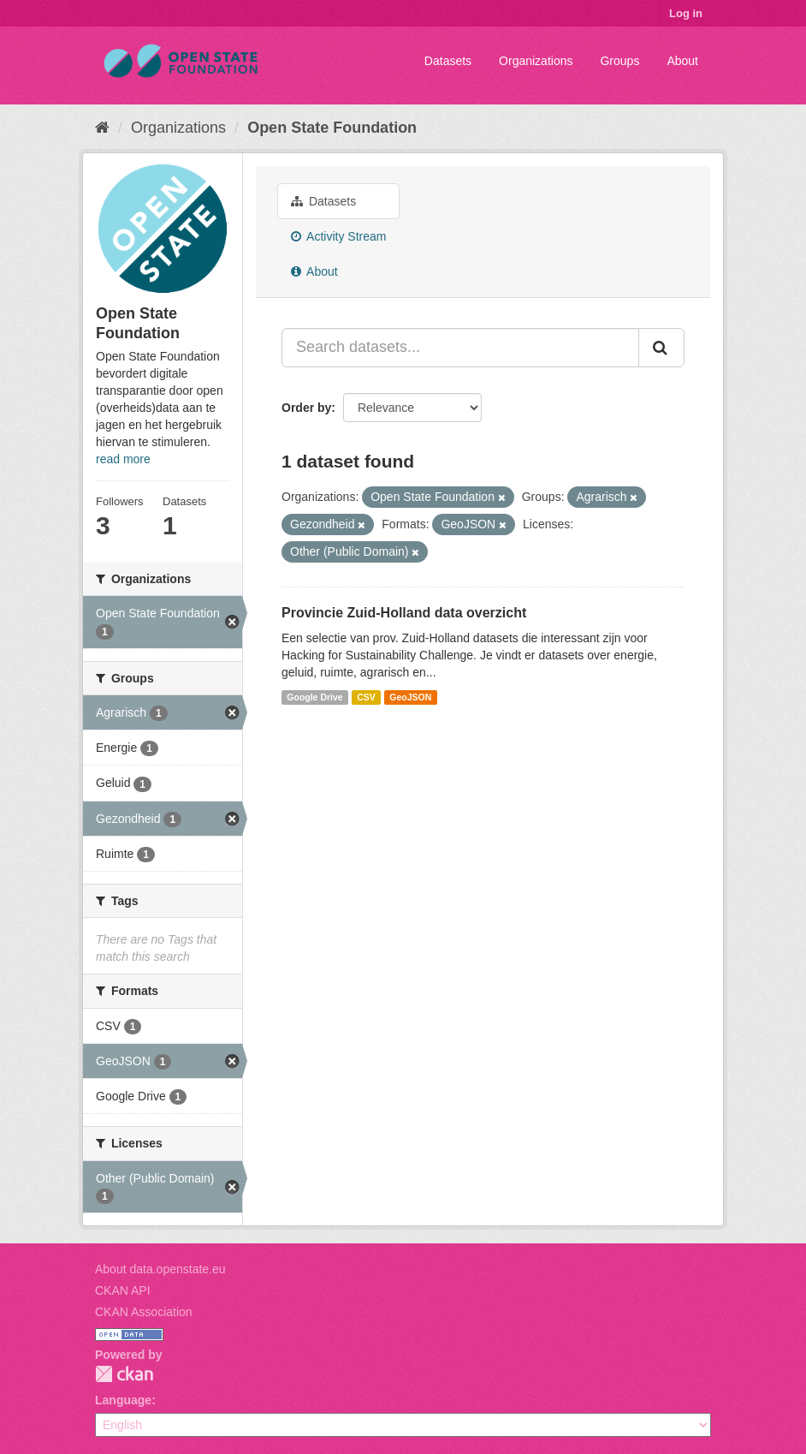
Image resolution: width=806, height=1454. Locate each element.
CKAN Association (144, 1312)
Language (123, 1400)
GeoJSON (410, 697)
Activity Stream (338, 236)
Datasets (447, 61)
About (682, 61)
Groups (619, 61)
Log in (685, 13)
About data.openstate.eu (160, 1269)
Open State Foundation (332, 127)
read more (123, 459)
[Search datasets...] (460, 347)
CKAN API (123, 1290)
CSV (366, 697)
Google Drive (314, 697)
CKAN (124, 1374)
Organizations (535, 61)
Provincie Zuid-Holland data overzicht (404, 612)
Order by (306, 407)
